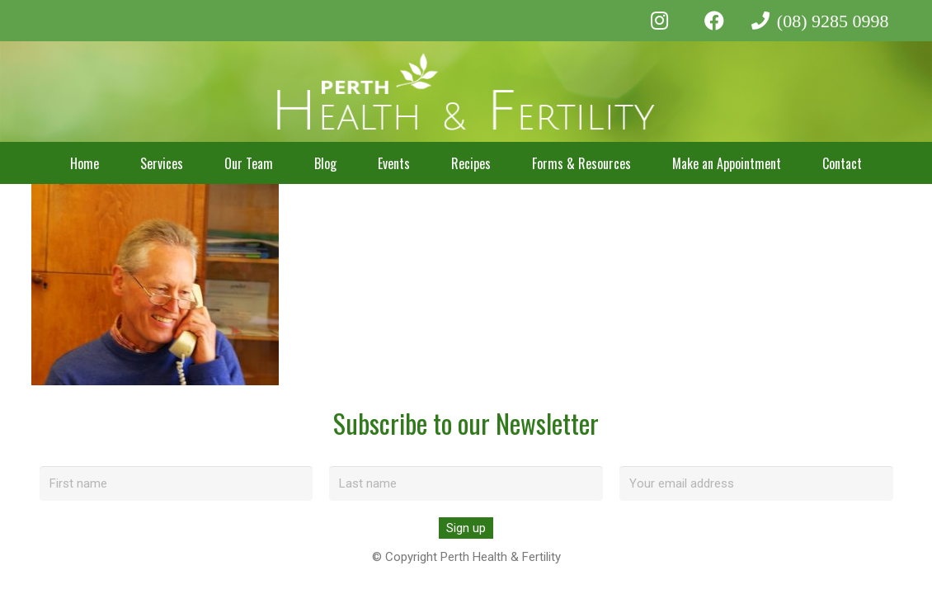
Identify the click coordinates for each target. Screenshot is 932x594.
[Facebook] (714, 20)
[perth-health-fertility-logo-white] (466, 92)
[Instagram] (659, 20)
